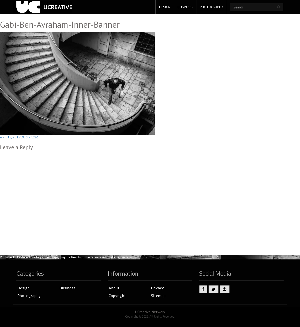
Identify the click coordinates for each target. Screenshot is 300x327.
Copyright (117, 295)
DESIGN (164, 7)
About (114, 288)
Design (23, 288)
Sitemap (158, 295)
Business (68, 288)
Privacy (157, 288)
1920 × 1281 (29, 137)
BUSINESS (185, 7)
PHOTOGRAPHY (211, 7)
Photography (29, 295)
